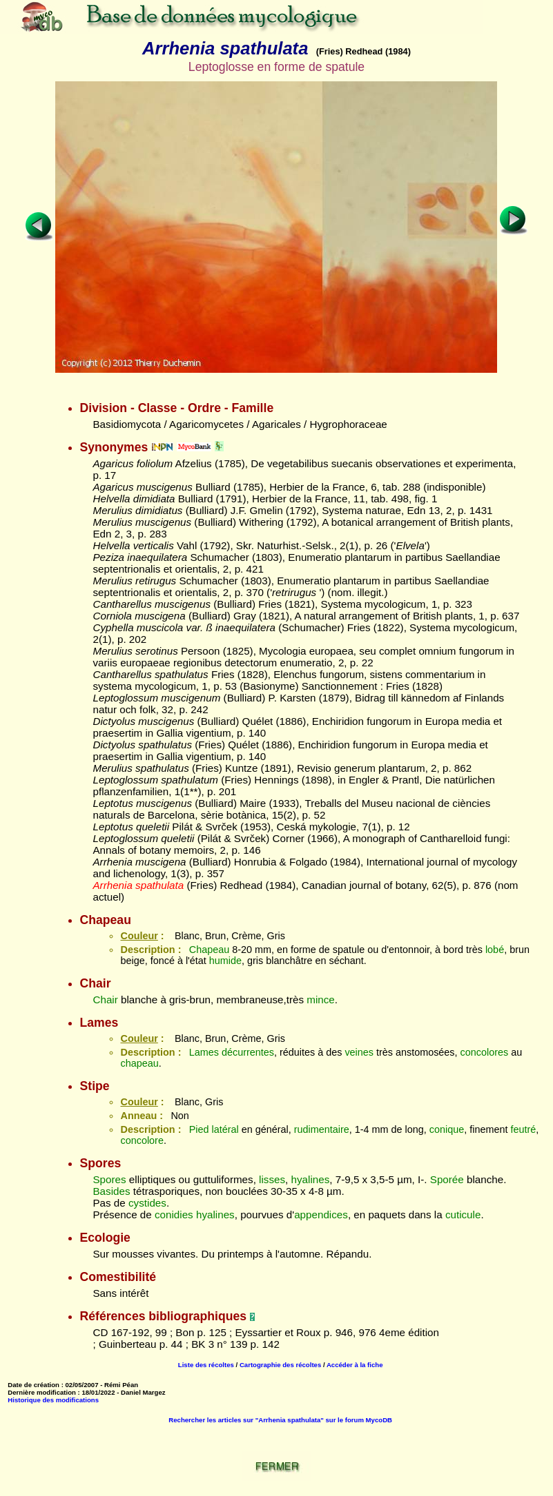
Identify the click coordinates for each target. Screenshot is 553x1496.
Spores (109, 1179)
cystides (147, 1203)
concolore (141, 1140)
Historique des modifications (53, 1400)
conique (446, 1129)
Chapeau (209, 949)
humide (225, 960)
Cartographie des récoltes (280, 1365)
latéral (225, 1129)
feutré (523, 1129)
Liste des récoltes (206, 1365)
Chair (105, 999)
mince (321, 999)
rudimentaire (321, 1129)
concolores (484, 1052)
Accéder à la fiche (355, 1365)
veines (359, 1052)
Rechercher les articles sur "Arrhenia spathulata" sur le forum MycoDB (280, 1420)
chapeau (139, 1063)
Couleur (138, 935)
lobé (494, 949)
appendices (321, 1214)
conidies (174, 1214)
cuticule (463, 1214)
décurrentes (248, 1052)
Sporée (447, 1179)
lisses (272, 1179)
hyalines (310, 1179)
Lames (204, 1052)
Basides (111, 1191)
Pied (199, 1129)
